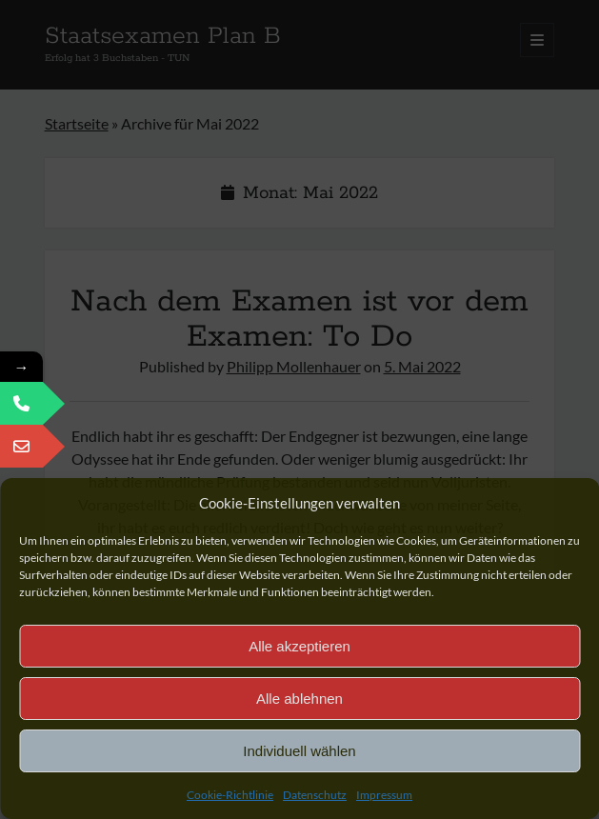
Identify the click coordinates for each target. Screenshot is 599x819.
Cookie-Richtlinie (230, 795)
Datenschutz (315, 795)
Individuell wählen (299, 751)
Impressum (384, 795)
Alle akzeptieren (299, 646)
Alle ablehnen (299, 698)
